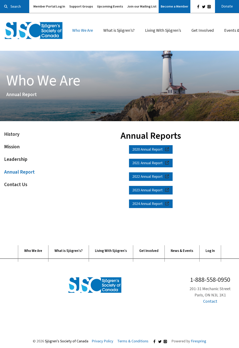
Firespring (198, 341)
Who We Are (82, 30)
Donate (227, 6)
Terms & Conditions (132, 341)
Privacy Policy (102, 341)
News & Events (182, 251)
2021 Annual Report (150, 163)
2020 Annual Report (150, 149)
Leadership (15, 159)
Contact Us (15, 184)
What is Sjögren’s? (119, 30)
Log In (210, 251)
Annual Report (19, 172)
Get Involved (202, 30)
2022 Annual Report (150, 176)
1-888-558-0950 (210, 279)
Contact (210, 301)
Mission (12, 146)
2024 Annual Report (150, 203)
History (11, 134)
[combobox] (14, 6)
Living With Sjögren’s (163, 30)
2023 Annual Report (150, 190)
